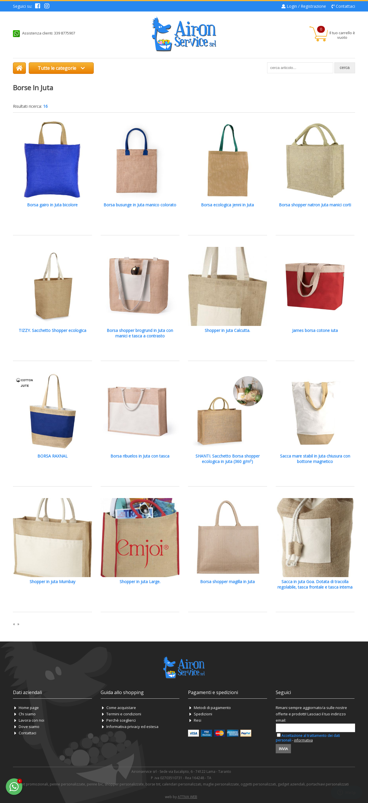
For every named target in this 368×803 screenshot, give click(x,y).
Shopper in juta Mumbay (52, 581)
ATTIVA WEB (187, 796)
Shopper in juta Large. (140, 581)
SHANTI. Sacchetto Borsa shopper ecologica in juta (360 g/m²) (227, 458)
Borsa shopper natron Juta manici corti (315, 205)
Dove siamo (29, 726)
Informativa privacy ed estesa (132, 726)
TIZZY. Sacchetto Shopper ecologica (52, 330)
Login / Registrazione (306, 6)
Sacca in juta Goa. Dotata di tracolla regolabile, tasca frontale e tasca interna (314, 584)
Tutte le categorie (61, 68)
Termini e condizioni (123, 713)
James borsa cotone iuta (315, 330)
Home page (29, 707)
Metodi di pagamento (212, 707)
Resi (197, 720)
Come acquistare (121, 707)
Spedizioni (203, 713)
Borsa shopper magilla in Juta (227, 581)
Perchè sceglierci (121, 720)
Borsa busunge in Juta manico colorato (139, 205)
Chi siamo (27, 713)
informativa (303, 740)
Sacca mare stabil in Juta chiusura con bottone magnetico (315, 458)
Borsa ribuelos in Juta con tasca (139, 456)
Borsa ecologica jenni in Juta (227, 205)
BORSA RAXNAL (52, 456)
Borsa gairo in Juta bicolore (52, 205)
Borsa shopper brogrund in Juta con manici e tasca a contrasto (140, 333)
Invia (283, 748)
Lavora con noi (31, 720)
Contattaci (345, 6)
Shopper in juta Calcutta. (227, 330)
